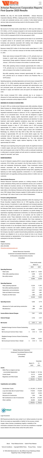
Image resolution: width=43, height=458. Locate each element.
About (8, 443)
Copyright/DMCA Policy (20, 447)
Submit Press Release (30, 443)
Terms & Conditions (7, 447)
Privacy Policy (32, 447)
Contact (39, 447)
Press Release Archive (17, 443)
